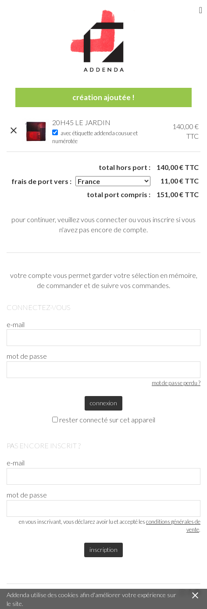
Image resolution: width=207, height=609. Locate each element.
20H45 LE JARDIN (81, 122)
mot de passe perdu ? (176, 382)
